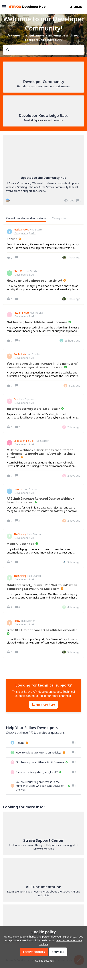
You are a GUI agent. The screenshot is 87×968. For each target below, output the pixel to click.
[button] (43, 960)
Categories (59, 218)
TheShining (20, 534)
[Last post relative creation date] (73, 257)
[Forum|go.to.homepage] (27, 6)
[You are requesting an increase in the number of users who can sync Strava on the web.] (43, 785)
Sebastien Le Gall (24, 441)
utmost (18, 489)
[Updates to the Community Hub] (43, 170)
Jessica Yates (21, 229)
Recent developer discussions (26, 218)
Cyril (16, 399)
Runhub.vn (20, 354)
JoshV (17, 621)
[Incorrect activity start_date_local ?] (39, 772)
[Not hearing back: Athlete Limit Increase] (42, 762)
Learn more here (43, 704)
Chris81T (19, 271)
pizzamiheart (21, 312)
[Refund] (22, 742)
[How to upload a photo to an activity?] (40, 752)
